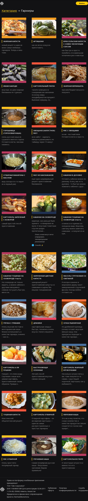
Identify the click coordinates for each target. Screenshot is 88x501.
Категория (9, 10)
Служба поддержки (83, 489)
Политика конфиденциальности (67, 489)
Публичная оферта (52, 489)
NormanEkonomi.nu (21, 497)
